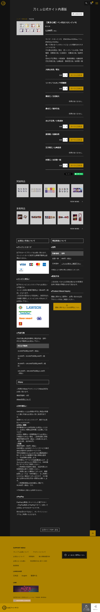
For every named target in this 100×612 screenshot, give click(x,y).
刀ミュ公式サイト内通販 (86, 607)
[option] (30, 28)
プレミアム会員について (21, 552)
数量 (60, 75)
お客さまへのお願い (19, 561)
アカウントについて (39, 552)
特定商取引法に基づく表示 (38, 561)
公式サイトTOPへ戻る (50, 530)
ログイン (95, 607)
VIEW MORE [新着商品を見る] (74, 229)
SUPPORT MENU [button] (19, 548)
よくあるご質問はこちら (74, 555)
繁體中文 (34, 576)
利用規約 (31, 556)
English (24, 576)
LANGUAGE (77, 14)
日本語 (15, 576)
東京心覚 (47, 26)
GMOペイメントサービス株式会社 (33, 453)
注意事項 (36, 460)
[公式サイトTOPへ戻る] (93, 533)
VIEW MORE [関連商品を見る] (74, 201)
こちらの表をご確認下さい (71, 263)
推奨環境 (16, 565)
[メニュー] (97, 3)
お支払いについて (18, 556)
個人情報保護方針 (44, 556)
